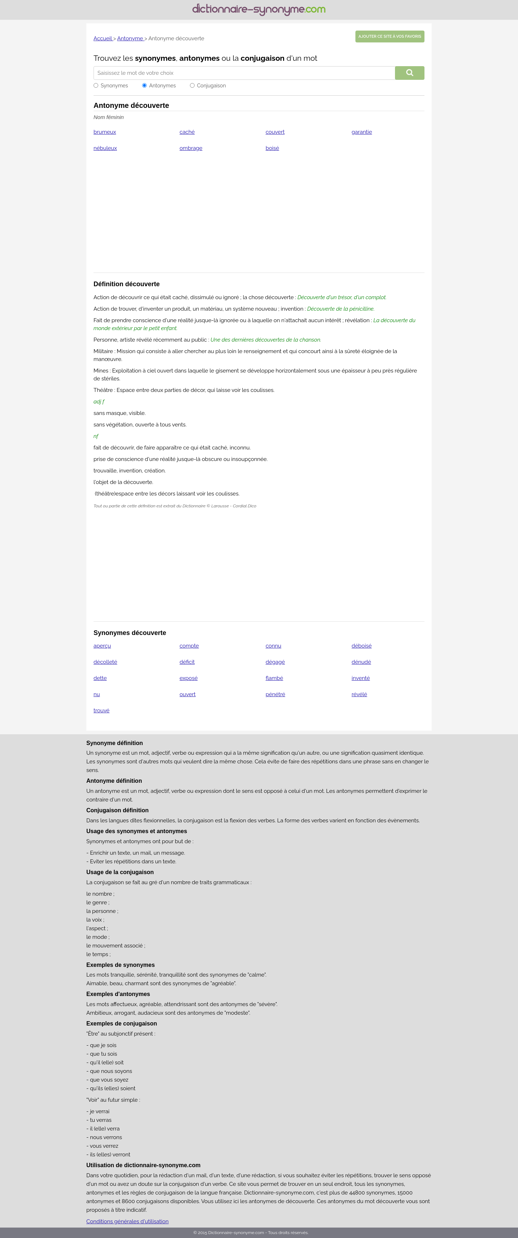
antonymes (200, 58)
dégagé (275, 662)
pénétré (275, 694)
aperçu (102, 646)
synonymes (155, 58)
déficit (187, 662)
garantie (362, 132)
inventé (361, 678)
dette (100, 678)
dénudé (361, 662)
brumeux (105, 132)
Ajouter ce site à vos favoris (390, 36)
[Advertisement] (259, 216)
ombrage (191, 148)
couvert (275, 132)
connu (273, 646)
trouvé (101, 710)
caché (187, 132)
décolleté (105, 662)
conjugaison (263, 58)
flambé (274, 678)
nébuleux (105, 148)
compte (189, 646)
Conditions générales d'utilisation (127, 1221)
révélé (359, 694)
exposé (188, 678)
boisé (272, 148)
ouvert (188, 694)
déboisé (362, 646)
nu (97, 694)
